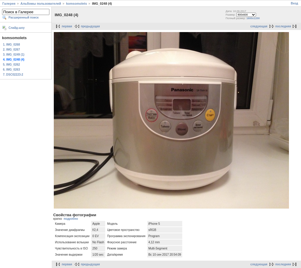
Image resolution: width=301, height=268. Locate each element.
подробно (70, 218)
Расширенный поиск (24, 17)
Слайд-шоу (17, 27)
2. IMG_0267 (11, 49)
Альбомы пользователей (41, 3)
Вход (294, 3)
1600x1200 (253, 18)
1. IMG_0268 (11, 44)
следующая (258, 26)
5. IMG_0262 (11, 64)
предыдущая (90, 26)
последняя (283, 26)
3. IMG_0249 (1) (13, 54)
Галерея (8, 3)
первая (67, 26)
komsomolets (76, 3)
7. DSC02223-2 (13, 74)
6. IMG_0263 (11, 69)
